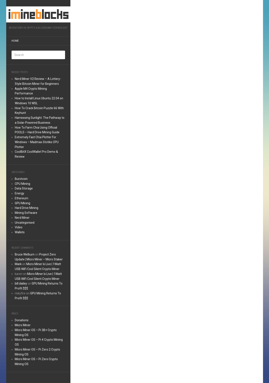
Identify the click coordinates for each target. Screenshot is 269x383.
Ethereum (21, 198)
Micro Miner (23, 325)
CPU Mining (22, 183)
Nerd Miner (22, 217)
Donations (21, 320)
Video (18, 227)
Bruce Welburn (24, 254)
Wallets (20, 232)
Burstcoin (21, 178)
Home (15, 40)
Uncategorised (24, 222)
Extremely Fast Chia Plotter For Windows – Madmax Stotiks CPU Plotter (37, 142)
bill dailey (21, 283)
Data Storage (24, 188)
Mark (18, 264)
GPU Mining (22, 203)
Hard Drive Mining (26, 208)
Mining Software (26, 212)
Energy (19, 193)
